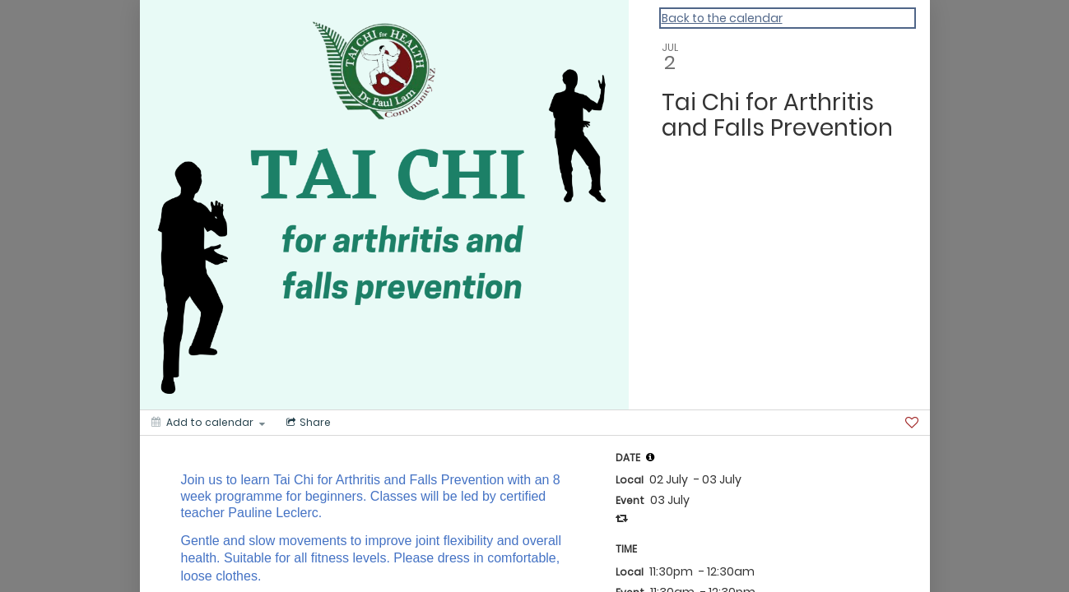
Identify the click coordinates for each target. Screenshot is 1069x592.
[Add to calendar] (208, 422)
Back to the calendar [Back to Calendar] (722, 18)
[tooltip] (650, 457)
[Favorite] (912, 422)
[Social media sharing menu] (307, 422)
